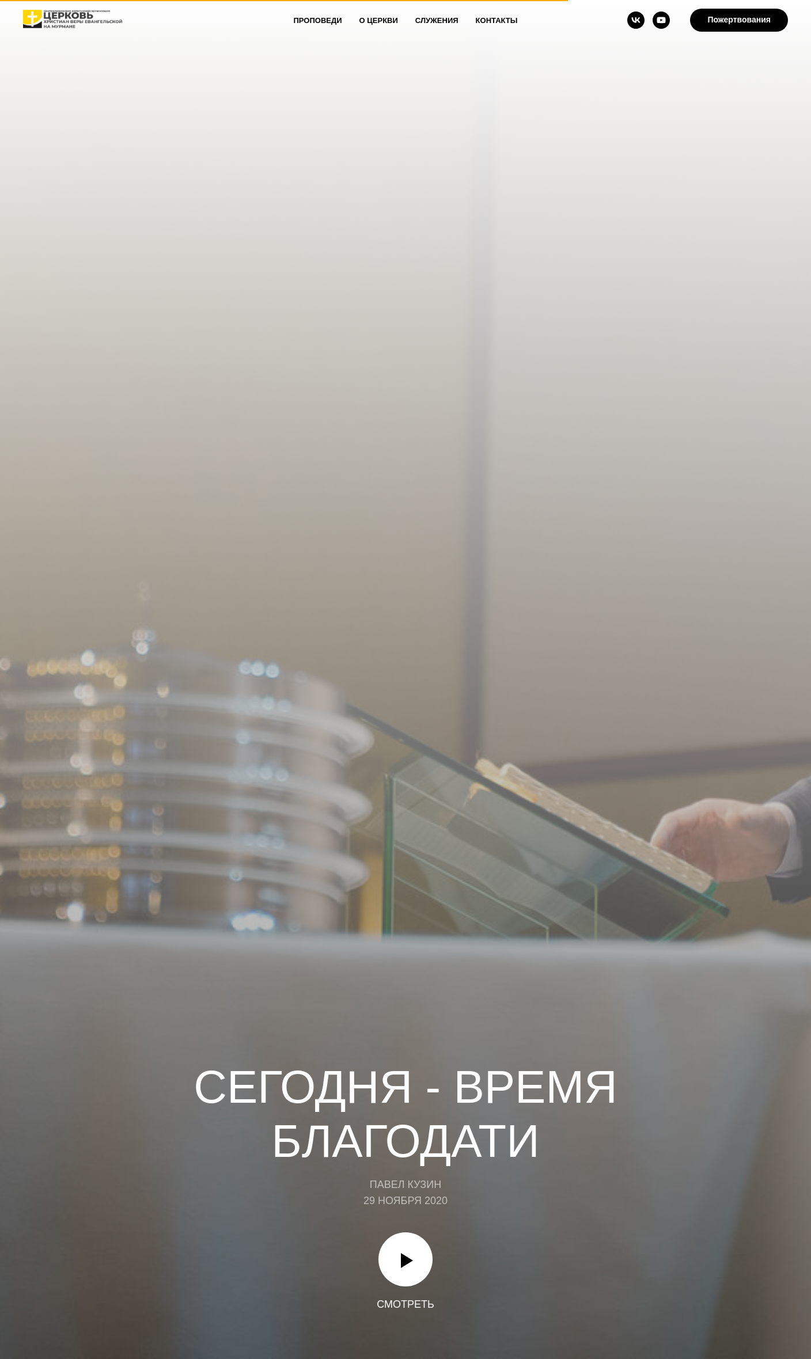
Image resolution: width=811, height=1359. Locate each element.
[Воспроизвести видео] (405, 1259)
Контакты (497, 20)
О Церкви (378, 20)
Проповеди (318, 20)
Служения (436, 20)
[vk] (636, 20)
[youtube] (661, 20)
